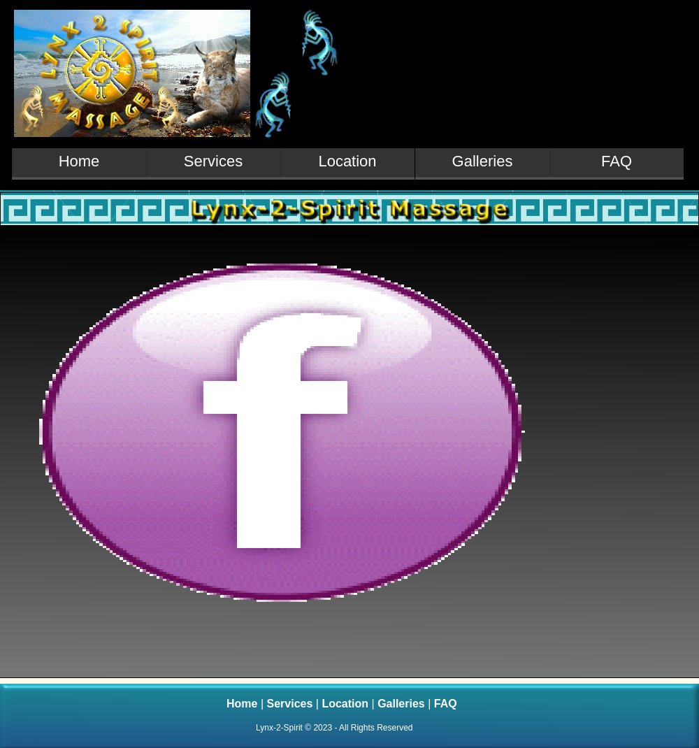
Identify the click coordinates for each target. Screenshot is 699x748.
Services (291, 704)
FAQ (445, 704)
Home (243, 704)
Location (346, 704)
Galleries (402, 704)
